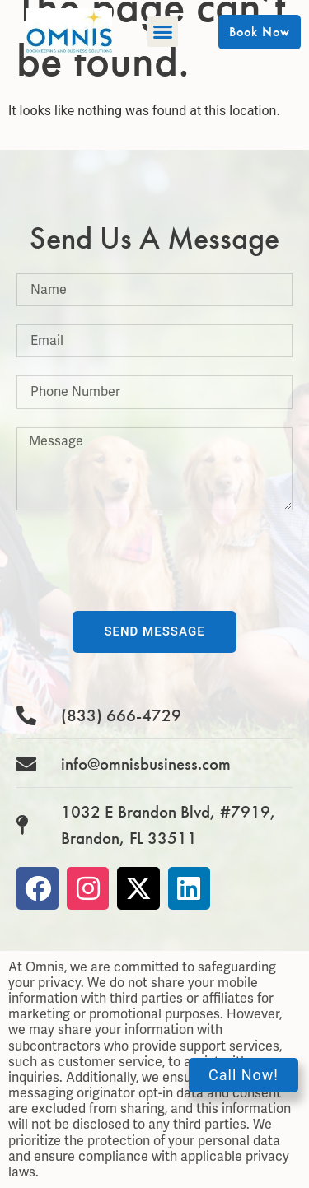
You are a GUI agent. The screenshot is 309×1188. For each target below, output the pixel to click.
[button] (163, 32)
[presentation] (141, 561)
